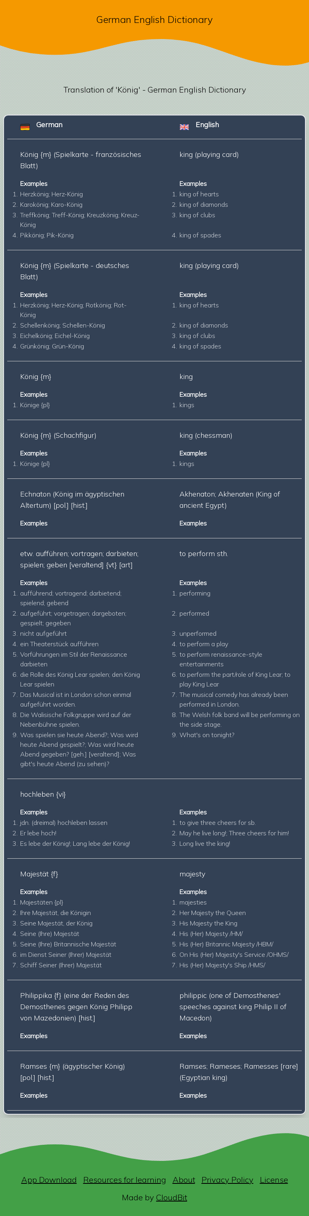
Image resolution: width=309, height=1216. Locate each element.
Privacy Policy (227, 1180)
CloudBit (171, 1197)
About (184, 1180)
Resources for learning (124, 1180)
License (274, 1180)
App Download (49, 1180)
